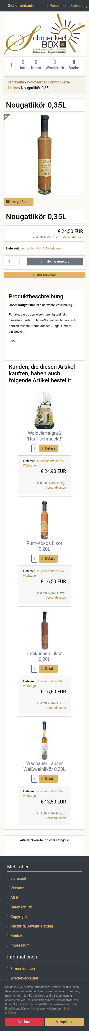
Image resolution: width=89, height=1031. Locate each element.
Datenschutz (19, 907)
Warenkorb (55, 65)
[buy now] (34, 448)
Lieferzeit (16, 878)
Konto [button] (36, 65)
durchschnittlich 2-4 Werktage (40, 248)
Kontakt (15, 935)
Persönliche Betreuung (67, 5)
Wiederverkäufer (22, 978)
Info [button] (23, 65)
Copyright (17, 916)
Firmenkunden (21, 968)
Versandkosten (73, 237)
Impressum (18, 945)
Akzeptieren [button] (64, 1022)
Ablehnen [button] (24, 1022)
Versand (15, 888)
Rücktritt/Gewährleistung (30, 926)
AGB (12, 897)
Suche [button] (74, 65)
